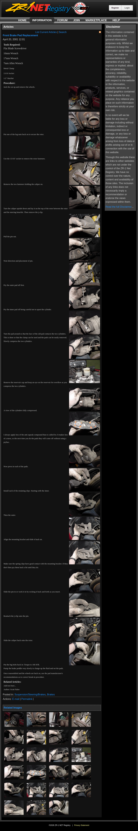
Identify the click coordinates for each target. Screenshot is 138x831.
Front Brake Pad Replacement (20, 35)
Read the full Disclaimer (119, 206)
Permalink (26, 699)
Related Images (13, 707)
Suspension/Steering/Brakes (30, 694)
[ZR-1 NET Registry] (47, 14)
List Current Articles (46, 32)
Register (115, 8)
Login (127, 8)
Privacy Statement (81, 825)
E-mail (15, 699)
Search (63, 32)
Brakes (51, 694)
